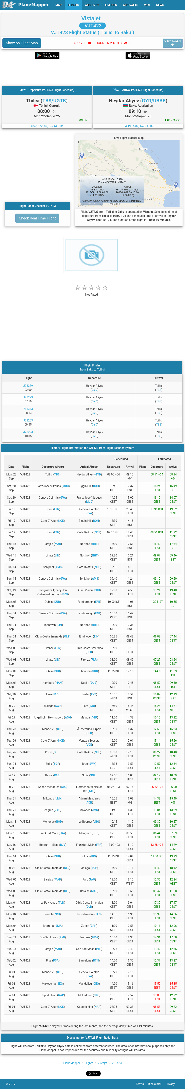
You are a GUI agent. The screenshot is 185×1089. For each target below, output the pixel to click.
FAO (55, 694)
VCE (89, 744)
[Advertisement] (92, 72)
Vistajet (90, 18)
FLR (57, 648)
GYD (94, 389)
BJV (62, 844)
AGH (68, 717)
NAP (61, 995)
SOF (56, 763)
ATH (91, 791)
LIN (57, 555)
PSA (56, 960)
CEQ (59, 729)
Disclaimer (157, 1084)
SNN (95, 671)
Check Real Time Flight (37, 218)
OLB (66, 636)
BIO (93, 856)
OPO (56, 752)
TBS (158, 389)
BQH (96, 486)
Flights (89, 1063)
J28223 (28, 432)
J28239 (28, 385)
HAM (59, 682)
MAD (58, 544)
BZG (65, 594)
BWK (92, 763)
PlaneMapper (71, 1063)
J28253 (28, 420)
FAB (97, 601)
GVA (63, 497)
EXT (93, 694)
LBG (96, 821)
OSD (89, 733)
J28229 (28, 397)
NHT (95, 544)
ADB (64, 787)
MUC (65, 486)
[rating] (91, 292)
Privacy (172, 1084)
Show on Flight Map (22, 43)
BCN (96, 960)
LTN (56, 509)
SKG (60, 983)
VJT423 (92, 26)
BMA (58, 925)
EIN (59, 625)
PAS (56, 775)
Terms (142, 1084)
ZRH (57, 914)
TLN (61, 902)
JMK (58, 798)
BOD (59, 821)
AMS (59, 567)
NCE (61, 520)
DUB (57, 601)
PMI (62, 937)
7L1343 (28, 409)
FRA (62, 833)
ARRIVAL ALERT (172, 42)
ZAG (57, 810)
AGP (58, 706)
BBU (97, 590)
